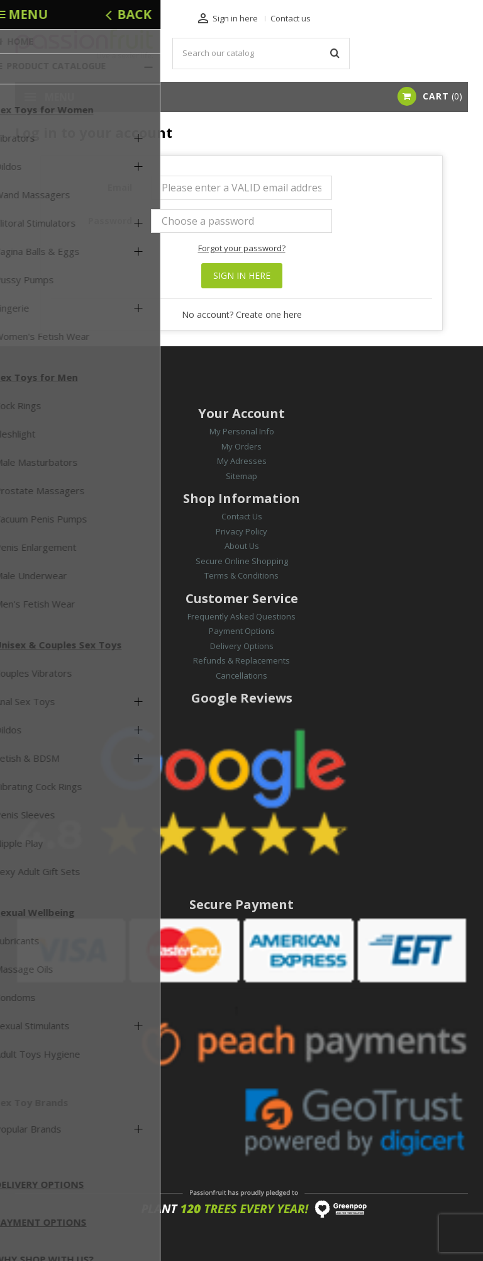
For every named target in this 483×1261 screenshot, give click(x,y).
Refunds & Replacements (241, 660)
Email (120, 187)
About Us (242, 545)
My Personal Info (241, 431)
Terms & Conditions (241, 575)
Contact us (290, 18)
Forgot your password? (242, 248)
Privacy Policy (241, 531)
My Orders (241, 446)
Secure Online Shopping (242, 561)
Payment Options (242, 630)
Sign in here (241, 275)
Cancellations (241, 675)
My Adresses (242, 461)
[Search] (261, 53)
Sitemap (241, 476)
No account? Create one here (242, 314)
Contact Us (241, 516)
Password (110, 221)
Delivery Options (242, 646)
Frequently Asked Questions (241, 616)
